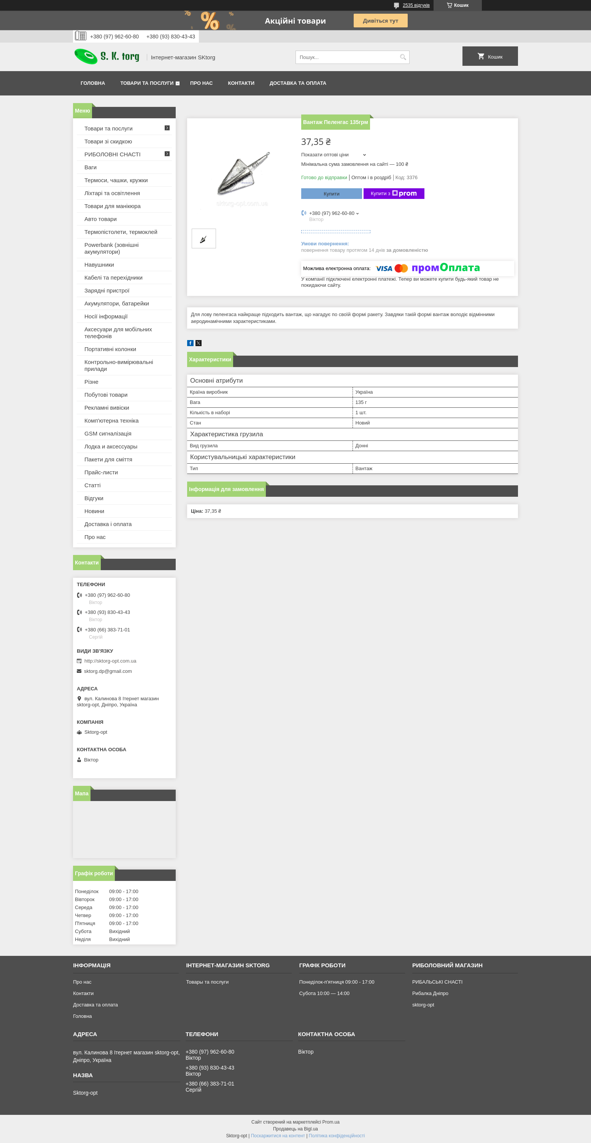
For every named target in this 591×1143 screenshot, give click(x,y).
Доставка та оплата (298, 83)
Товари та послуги (146, 83)
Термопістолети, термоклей (120, 232)
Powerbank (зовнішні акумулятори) (111, 248)
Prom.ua (331, 1122)
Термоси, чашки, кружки (116, 180)
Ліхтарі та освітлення (112, 193)
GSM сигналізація (108, 433)
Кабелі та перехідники (113, 277)
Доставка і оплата (108, 524)
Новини (94, 511)
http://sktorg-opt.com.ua (110, 661)
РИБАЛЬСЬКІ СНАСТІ (437, 982)
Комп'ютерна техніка (111, 420)
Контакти (241, 83)
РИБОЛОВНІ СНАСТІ (112, 154)
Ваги (90, 167)
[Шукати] (403, 57)
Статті (92, 485)
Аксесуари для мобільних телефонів (118, 332)
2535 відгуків (416, 5)
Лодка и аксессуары (110, 446)
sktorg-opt (423, 1005)
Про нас (201, 83)
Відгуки (93, 498)
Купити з (394, 193)
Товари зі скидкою (108, 141)
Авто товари (100, 219)
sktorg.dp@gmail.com (108, 671)
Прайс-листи (101, 472)
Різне (91, 381)
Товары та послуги (207, 982)
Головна (93, 83)
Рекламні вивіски (106, 407)
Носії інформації (106, 316)
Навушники (99, 264)
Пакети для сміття (108, 459)
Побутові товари (105, 394)
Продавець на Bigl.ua (295, 1129)
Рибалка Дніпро (430, 993)
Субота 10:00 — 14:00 (324, 993)
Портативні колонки (110, 349)
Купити (332, 194)
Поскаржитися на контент (278, 1135)
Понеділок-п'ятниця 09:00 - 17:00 (337, 982)
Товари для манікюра (112, 206)
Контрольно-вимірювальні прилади (118, 365)
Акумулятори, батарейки (116, 303)
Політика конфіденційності (337, 1135)
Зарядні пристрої (106, 290)
